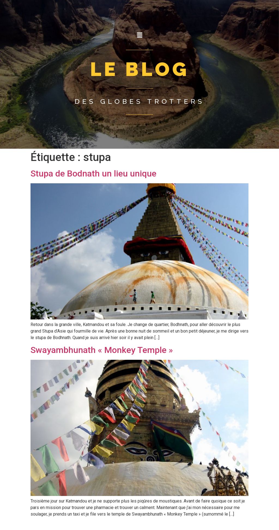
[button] (139, 35)
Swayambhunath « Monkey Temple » (102, 350)
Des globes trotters (140, 101)
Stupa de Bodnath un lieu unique (93, 173)
